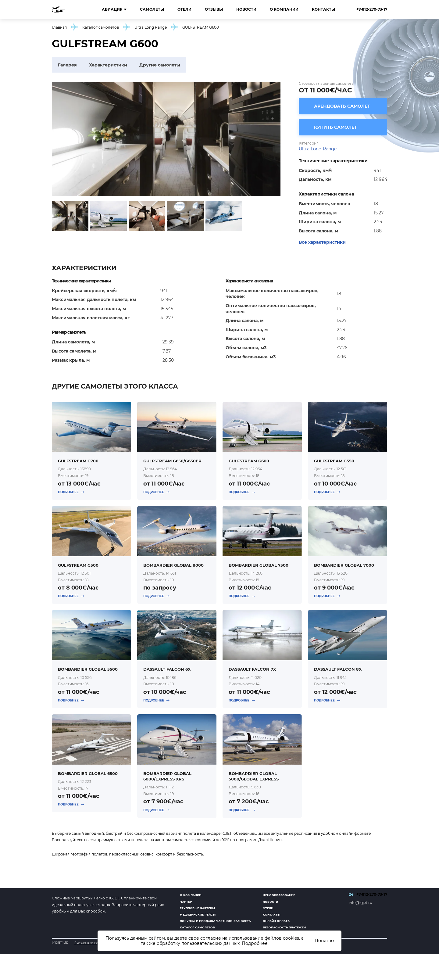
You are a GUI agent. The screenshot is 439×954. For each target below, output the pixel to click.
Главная (59, 27)
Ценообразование (279, 895)
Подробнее (255, 943)
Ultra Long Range (150, 27)
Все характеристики (322, 242)
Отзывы (214, 9)
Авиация (114, 9)
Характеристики (108, 65)
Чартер (186, 901)
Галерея (67, 65)
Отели (184, 9)
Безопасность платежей (284, 927)
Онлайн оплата (276, 921)
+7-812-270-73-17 (371, 9)
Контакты (323, 9)
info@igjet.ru (360, 902)
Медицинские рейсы (198, 914)
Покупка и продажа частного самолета (215, 921)
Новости (246, 9)
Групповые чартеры (197, 908)
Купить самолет (335, 127)
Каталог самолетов (100, 27)
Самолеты (152, 9)
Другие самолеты (159, 65)
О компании (284, 9)
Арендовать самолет (342, 106)
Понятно (324, 940)
